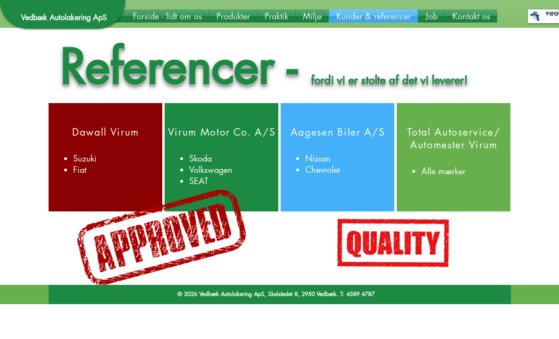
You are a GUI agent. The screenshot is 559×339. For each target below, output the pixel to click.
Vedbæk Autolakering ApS (64, 18)
